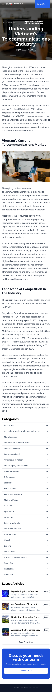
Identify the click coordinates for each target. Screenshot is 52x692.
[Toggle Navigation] (3, 4)
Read (46, 591)
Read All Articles (26, 642)
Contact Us (42, 4)
